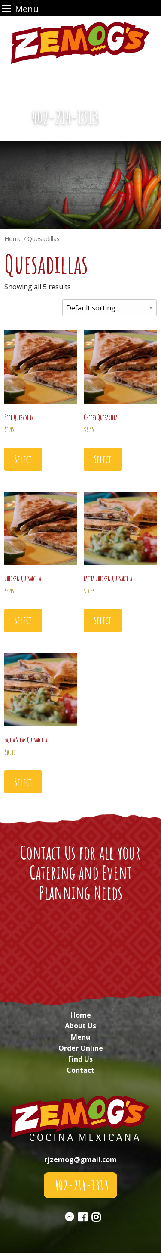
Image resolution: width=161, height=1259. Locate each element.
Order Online (80, 1048)
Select (23, 459)
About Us (80, 1025)
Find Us (80, 1059)
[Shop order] (109, 307)
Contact (80, 1070)
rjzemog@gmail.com (80, 1159)
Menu (80, 1037)
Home (80, 1015)
